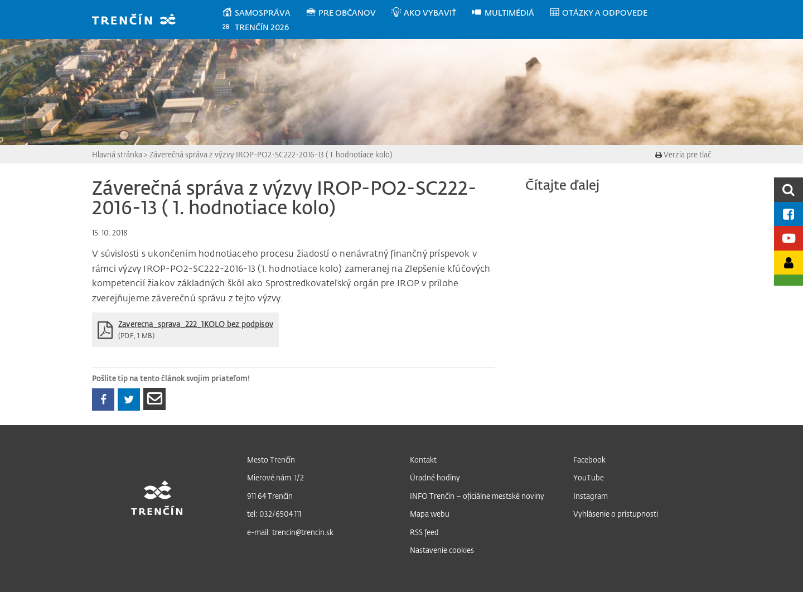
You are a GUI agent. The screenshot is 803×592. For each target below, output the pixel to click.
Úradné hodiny (435, 477)
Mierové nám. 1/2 (275, 477)
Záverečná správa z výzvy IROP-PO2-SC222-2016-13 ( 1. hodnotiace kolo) (271, 154)
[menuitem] (263, 12)
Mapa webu (429, 513)
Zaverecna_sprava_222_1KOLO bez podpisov (195, 324)
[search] (788, 189)
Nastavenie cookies (442, 550)
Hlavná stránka (117, 154)
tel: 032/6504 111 (274, 513)
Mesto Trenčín (271, 459)
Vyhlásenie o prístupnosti (615, 513)
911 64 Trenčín (270, 495)
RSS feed (424, 532)
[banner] (139, 20)
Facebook (589, 459)
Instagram (590, 495)
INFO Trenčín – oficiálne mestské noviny (477, 495)
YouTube (588, 477)
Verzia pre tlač (683, 154)
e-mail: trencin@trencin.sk (290, 532)
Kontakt (423, 459)
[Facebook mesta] (788, 214)
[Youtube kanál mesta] (788, 238)
